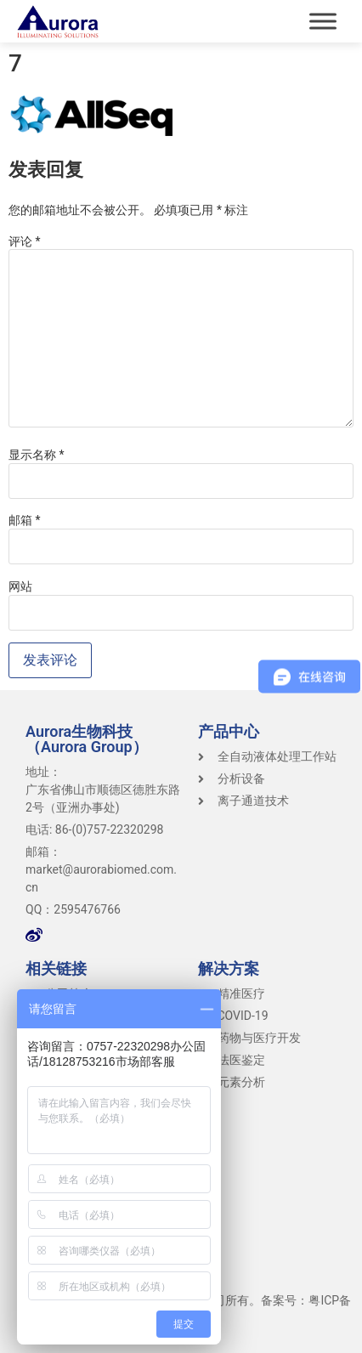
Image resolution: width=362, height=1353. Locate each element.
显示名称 (36, 455)
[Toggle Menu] (323, 21)
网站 (20, 586)
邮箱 (24, 520)
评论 (24, 241)
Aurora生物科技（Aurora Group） (86, 739)
